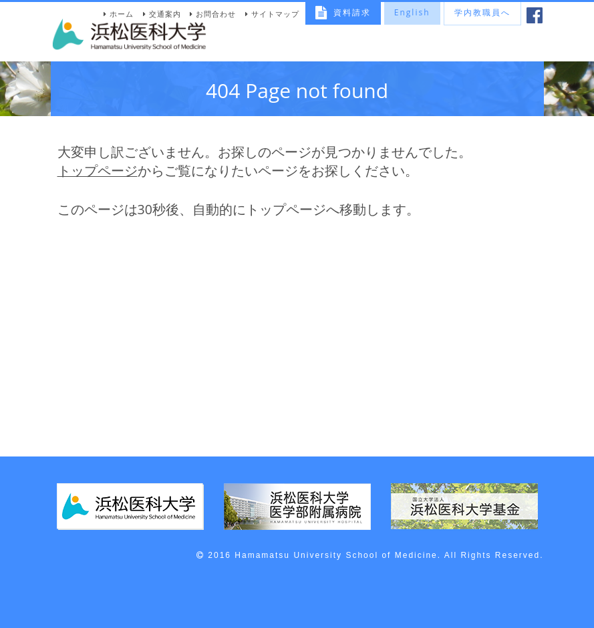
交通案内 (165, 14)
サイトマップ (275, 14)
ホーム (122, 14)
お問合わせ (216, 14)
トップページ (97, 171)
